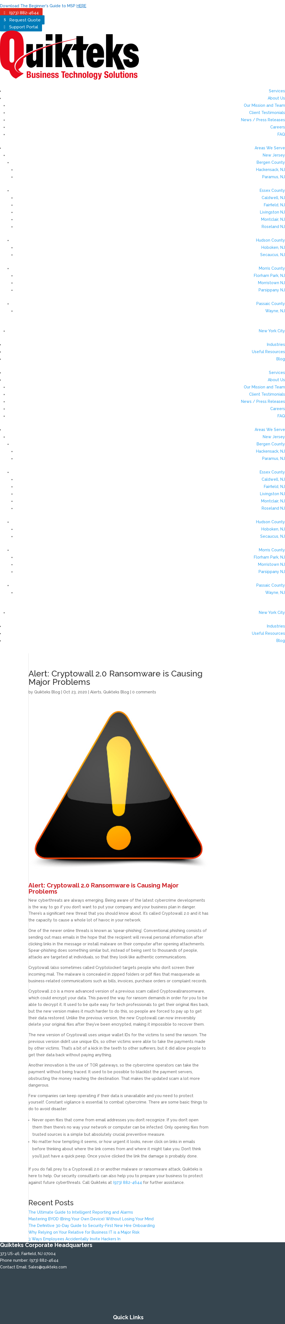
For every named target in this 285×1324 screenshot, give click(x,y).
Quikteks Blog (47, 692)
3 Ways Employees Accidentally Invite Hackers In (74, 1239)
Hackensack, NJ (270, 169)
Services (277, 91)
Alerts (95, 692)
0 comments (144, 692)
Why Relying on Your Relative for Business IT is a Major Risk (83, 1232)
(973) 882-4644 (24, 12)
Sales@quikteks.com (47, 1267)
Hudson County (270, 240)
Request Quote (25, 19)
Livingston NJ (272, 212)
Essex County (272, 190)
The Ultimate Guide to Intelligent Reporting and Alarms (80, 1212)
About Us (276, 98)
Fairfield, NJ (274, 205)
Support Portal (23, 26)
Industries (276, 344)
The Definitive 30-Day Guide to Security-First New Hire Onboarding (91, 1225)
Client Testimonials (267, 112)
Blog (280, 359)
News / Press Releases (263, 120)
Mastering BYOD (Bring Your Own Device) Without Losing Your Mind (91, 1219)
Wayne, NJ (275, 311)
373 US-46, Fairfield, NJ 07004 (28, 1253)
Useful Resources (268, 351)
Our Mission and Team (264, 105)
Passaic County (270, 303)
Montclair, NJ (273, 219)
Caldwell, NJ (273, 197)
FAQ (281, 134)
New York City (272, 331)
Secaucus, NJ (272, 254)
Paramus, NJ (273, 177)
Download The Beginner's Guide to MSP (43, 6)
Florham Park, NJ (269, 275)
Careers (277, 127)
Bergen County (271, 162)
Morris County (272, 268)
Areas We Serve (270, 148)
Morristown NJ (271, 283)
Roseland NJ (273, 226)
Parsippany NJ (272, 290)
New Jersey (274, 155)
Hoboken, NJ (273, 247)
